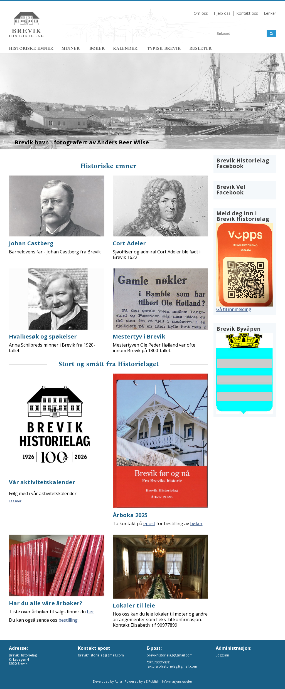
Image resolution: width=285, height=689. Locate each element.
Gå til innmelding (233, 309)
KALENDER (126, 49)
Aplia (118, 681)
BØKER (97, 49)
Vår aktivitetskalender (42, 482)
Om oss (201, 13)
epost (149, 523)
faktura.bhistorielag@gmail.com (172, 666)
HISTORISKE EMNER (31, 49)
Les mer (15, 501)
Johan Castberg (31, 243)
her (90, 612)
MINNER (71, 49)
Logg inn (222, 655)
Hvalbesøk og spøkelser (43, 336)
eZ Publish (151, 681)
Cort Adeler (129, 243)
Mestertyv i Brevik (139, 336)
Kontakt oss (247, 13)
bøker (196, 523)
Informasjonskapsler (177, 681)
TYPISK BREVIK (164, 49)
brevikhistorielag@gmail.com (170, 655)
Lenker (270, 13)
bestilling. (68, 620)
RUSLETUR (200, 49)
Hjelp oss (222, 13)
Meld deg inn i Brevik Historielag (242, 216)
